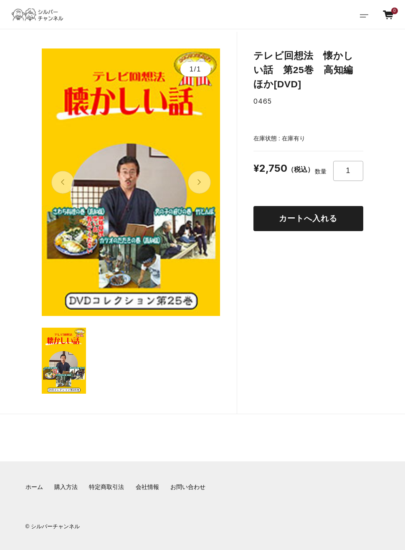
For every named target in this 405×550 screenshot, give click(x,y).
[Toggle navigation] (364, 14)
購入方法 (66, 487)
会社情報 (147, 487)
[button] (62, 182)
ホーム (34, 487)
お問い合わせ (187, 487)
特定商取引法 (106, 487)
